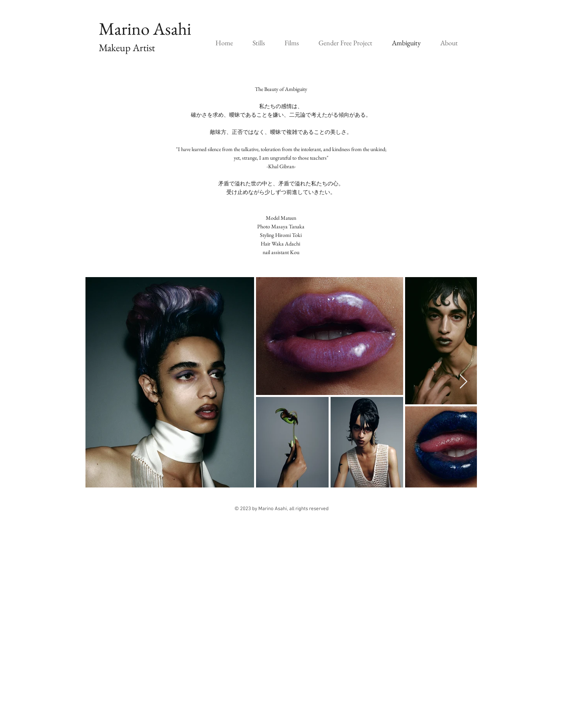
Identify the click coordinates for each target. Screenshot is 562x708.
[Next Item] (463, 382)
